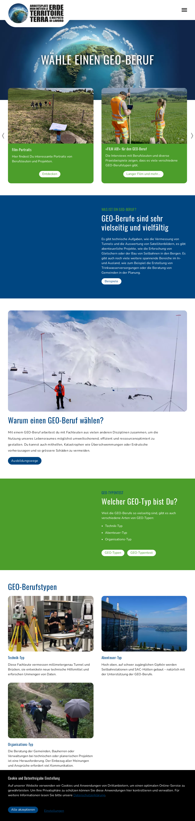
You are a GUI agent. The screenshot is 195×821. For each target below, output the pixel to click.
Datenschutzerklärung (89, 795)
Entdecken (49, 174)
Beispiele (111, 281)
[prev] (3, 136)
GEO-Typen (113, 553)
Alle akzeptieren (23, 810)
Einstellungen (54, 811)
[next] (192, 136)
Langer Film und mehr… (143, 174)
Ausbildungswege (24, 461)
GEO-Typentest (141, 553)
